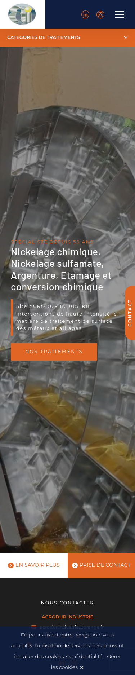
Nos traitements (54, 351)
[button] (67, 38)
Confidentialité (84, 656)
